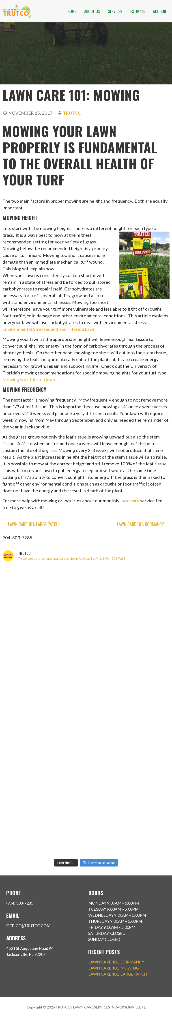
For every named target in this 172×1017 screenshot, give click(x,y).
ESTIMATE (137, 11)
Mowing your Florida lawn (28, 379)
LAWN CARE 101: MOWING (113, 967)
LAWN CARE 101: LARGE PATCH (117, 974)
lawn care (129, 500)
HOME (71, 11)
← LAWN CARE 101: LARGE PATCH (30, 524)
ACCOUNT (160, 11)
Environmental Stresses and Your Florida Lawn (48, 329)
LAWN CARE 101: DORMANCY (116, 961)
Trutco (72, 113)
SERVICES (115, 11)
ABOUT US (92, 11)
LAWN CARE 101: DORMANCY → (143, 524)
